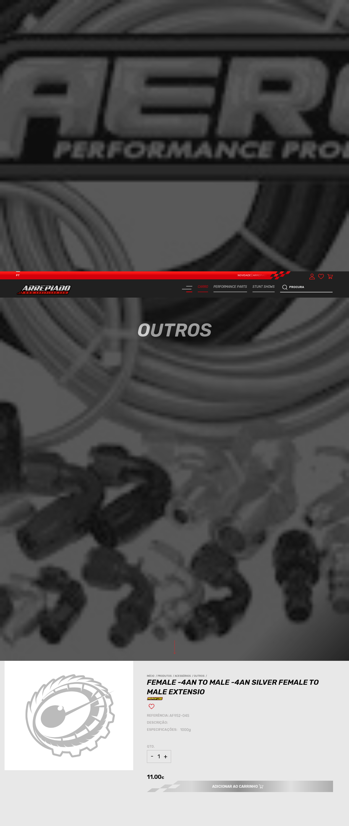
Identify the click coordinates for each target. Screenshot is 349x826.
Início (152, 404)
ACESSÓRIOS (29, 670)
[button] (335, 822)
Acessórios (184, 404)
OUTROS (45, 670)
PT (18, 3)
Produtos (166, 404)
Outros (201, 404)
